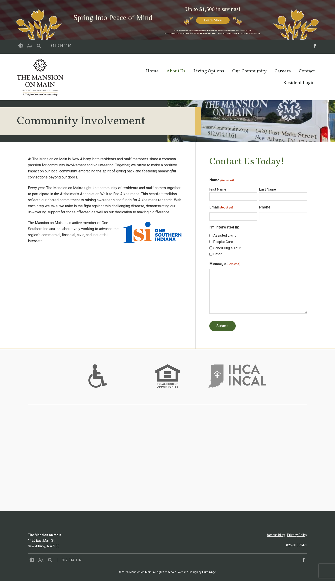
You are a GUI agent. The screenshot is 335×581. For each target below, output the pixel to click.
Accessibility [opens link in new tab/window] (276, 535)
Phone (265, 207)
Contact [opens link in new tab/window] (307, 71)
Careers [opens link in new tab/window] (283, 71)
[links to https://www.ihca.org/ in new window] (237, 381)
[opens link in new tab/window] (314, 46)
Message (224, 264)
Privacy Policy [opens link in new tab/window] (297, 535)
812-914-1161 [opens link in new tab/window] (61, 45)
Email (221, 208)
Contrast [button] (21, 45)
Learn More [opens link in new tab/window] (213, 20)
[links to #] (97, 381)
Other (217, 254)
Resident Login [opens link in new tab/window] (299, 83)
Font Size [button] (29, 46)
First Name (217, 189)
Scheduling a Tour (227, 248)
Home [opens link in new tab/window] (152, 71)
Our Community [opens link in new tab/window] (249, 71)
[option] (97, 376)
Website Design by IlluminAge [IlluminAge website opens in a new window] (197, 572)
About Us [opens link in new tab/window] (176, 71)
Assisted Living (224, 235)
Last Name (267, 189)
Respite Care (223, 242)
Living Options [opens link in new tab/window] (208, 71)
